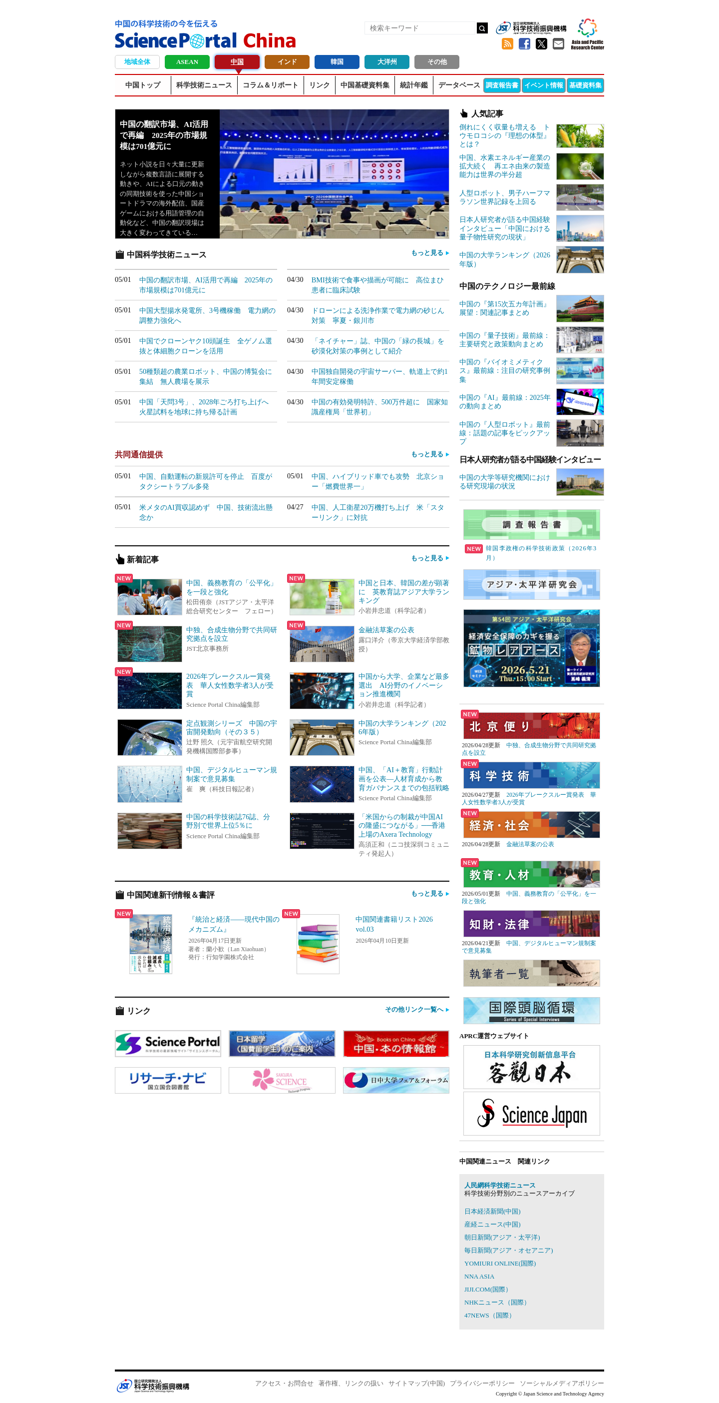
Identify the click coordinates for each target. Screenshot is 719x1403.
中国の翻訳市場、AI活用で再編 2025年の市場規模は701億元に (164, 135)
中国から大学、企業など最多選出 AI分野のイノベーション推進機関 (404, 685)
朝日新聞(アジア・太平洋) (502, 1237)
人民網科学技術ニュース (500, 1185)
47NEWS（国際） (489, 1315)
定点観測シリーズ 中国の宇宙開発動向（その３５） (231, 727)
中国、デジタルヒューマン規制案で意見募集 (231, 774)
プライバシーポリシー (482, 1383)
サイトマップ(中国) (416, 1383)
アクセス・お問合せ (284, 1383)
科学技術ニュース (204, 85)
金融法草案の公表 (386, 630)
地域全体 (137, 61)
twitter (541, 43)
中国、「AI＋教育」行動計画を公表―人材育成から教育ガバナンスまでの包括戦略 (404, 778)
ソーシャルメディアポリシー (562, 1383)
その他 (437, 61)
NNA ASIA (479, 1276)
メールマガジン (558, 43)
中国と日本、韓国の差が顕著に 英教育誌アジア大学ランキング (404, 591)
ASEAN (187, 61)
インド (287, 61)
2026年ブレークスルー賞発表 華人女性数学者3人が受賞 (230, 685)
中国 (237, 61)
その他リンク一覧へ (414, 1009)
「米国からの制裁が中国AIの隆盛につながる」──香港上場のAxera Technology (402, 825)
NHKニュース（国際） (497, 1302)
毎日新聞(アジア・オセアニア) (508, 1250)
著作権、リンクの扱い (351, 1383)
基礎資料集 (585, 85)
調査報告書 (502, 85)
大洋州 (387, 61)
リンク (319, 85)
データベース (459, 85)
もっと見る (427, 252)
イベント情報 (543, 85)
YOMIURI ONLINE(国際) (500, 1263)
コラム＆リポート (271, 85)
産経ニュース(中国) (492, 1224)
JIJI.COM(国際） (488, 1289)
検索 (482, 27)
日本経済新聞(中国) (492, 1211)
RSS (507, 43)
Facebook (524, 43)
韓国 (337, 61)
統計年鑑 (414, 85)
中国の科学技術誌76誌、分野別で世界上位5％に (228, 821)
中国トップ (142, 85)
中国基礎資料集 (365, 85)
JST (153, 1385)
